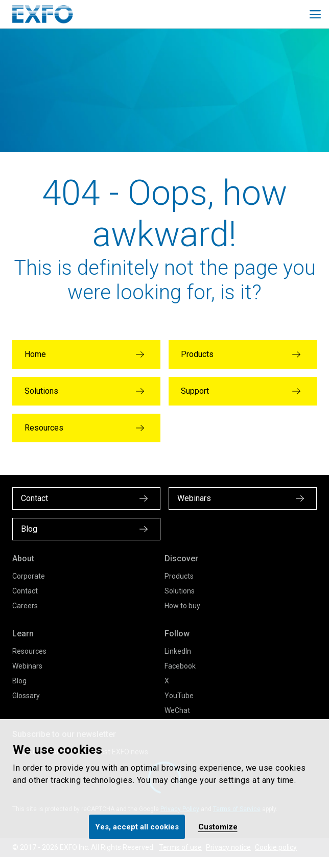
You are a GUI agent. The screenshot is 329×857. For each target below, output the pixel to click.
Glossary (26, 696)
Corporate (28, 576)
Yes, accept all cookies (137, 826)
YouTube (179, 696)
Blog (19, 681)
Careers (25, 606)
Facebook (180, 666)
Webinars (27, 666)
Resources (29, 651)
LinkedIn (178, 651)
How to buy (182, 606)
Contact (25, 591)
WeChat (177, 710)
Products (179, 576)
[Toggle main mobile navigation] (315, 14)
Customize (218, 826)
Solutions (180, 591)
